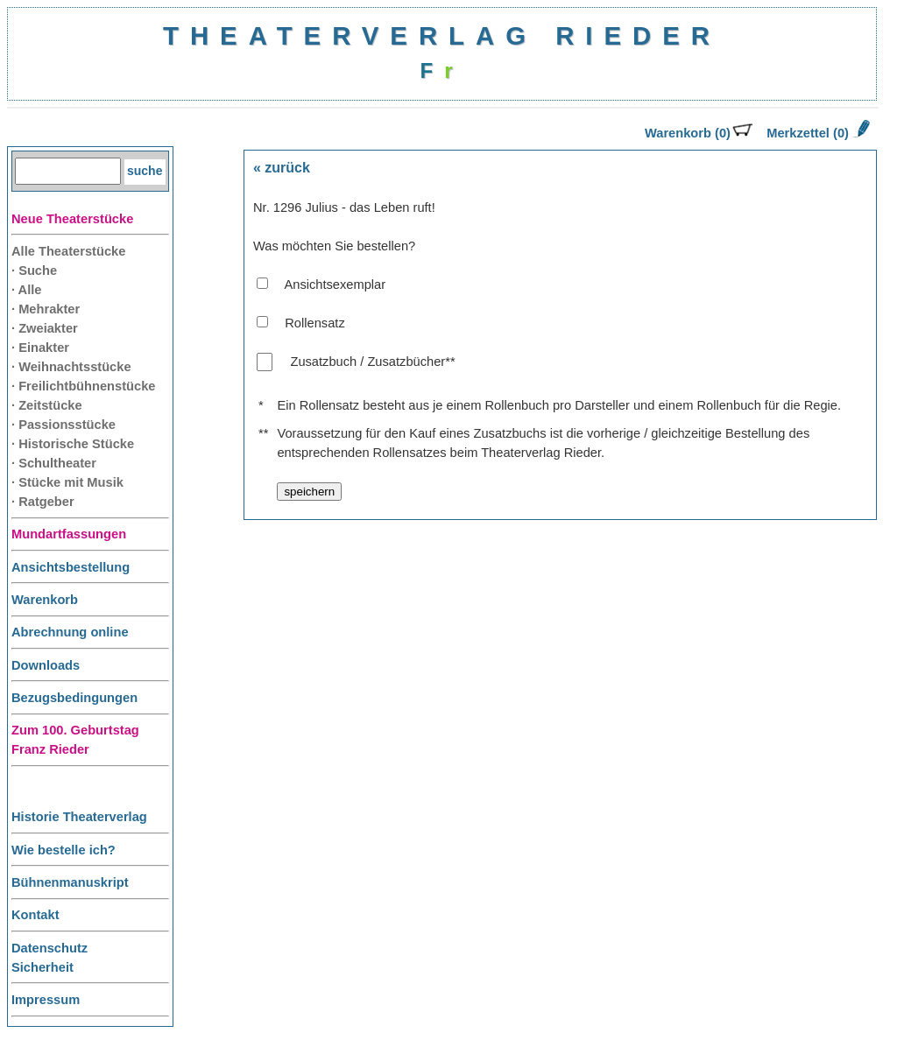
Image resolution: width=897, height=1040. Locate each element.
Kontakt (35, 915)
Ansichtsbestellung (70, 567)
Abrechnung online (70, 632)
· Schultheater (53, 463)
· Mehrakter (45, 309)
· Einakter (40, 348)
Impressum (45, 1000)
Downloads (45, 665)
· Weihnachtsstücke (71, 367)
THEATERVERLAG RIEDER (442, 35)
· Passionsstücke (63, 425)
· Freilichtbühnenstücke (83, 386)
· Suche (34, 271)
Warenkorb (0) (698, 133)
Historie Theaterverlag (79, 817)
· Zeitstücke (46, 405)
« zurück (281, 167)
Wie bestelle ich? (63, 850)
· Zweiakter (44, 328)
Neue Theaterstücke (72, 219)
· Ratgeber (42, 502)
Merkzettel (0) (816, 133)
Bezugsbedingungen (74, 698)
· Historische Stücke (72, 444)
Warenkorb (44, 600)
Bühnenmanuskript (70, 882)
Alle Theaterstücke (68, 251)
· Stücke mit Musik (67, 482)
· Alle (26, 290)
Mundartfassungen (68, 534)
